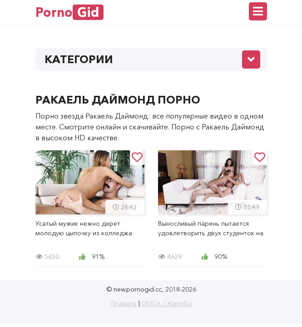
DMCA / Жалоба (167, 303)
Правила (123, 303)
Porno (69, 12)
